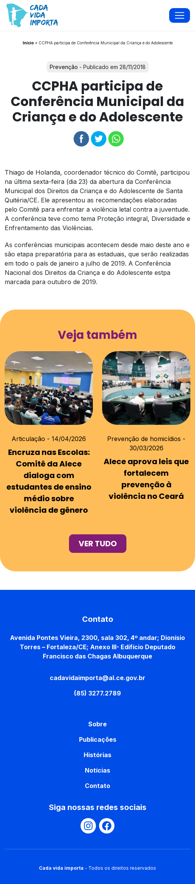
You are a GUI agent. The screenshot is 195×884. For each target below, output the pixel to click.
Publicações (97, 739)
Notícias (97, 770)
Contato (97, 786)
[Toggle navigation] (179, 15)
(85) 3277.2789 (97, 693)
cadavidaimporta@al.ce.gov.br (97, 678)
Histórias (97, 755)
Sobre (97, 724)
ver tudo (98, 543)
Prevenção (64, 67)
